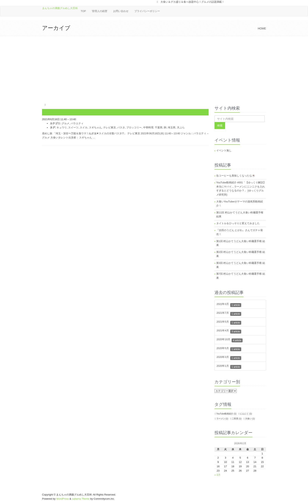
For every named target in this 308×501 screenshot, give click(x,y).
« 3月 (217, 474)
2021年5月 (229, 322)
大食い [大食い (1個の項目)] (250, 418)
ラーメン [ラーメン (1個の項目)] (222, 418)
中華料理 (148, 127)
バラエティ (77, 123)
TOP (83, 11)
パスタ (121, 127)
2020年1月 (229, 367)
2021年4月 (229, 331)
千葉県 (158, 127)
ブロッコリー (134, 127)
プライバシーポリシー (147, 11)
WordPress (62, 498)
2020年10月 (230, 340)
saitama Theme (80, 498)
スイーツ (73, 127)
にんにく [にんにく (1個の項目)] (246, 413)
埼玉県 (171, 127)
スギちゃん (95, 127)
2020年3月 (229, 358)
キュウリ (62, 127)
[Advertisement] (154, 65)
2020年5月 (229, 349)
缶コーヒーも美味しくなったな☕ (235, 175)
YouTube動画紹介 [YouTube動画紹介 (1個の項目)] (226, 413)
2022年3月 (229, 305)
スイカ (83, 127)
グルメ (65, 123)
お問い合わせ (120, 11)
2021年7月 (229, 314)
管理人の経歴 (99, 11)
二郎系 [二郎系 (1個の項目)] (236, 418)
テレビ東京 (109, 127)
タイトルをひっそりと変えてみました (238, 223)
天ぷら (181, 127)
